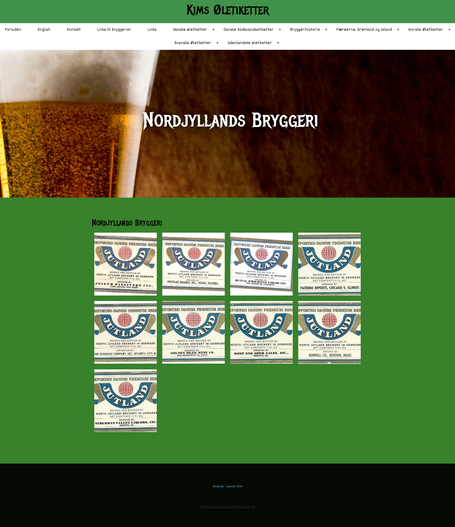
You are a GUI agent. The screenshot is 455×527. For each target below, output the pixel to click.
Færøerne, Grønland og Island (364, 29)
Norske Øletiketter (425, 29)
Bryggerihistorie (305, 29)
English (44, 29)
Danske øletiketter (190, 29)
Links (152, 29)
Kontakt (74, 29)
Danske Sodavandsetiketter (249, 29)
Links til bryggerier (114, 29)
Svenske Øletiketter (192, 43)
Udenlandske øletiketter (250, 43)
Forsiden (13, 29)
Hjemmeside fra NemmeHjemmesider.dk (227, 506)
